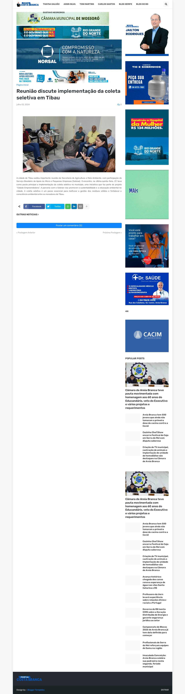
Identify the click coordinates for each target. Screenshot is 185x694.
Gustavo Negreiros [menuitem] (54, 12)
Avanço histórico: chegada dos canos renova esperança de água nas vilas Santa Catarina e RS (154, 582)
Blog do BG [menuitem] (142, 4)
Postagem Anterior (26, 233)
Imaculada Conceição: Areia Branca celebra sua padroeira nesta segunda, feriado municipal (154, 661)
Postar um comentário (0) (69, 225)
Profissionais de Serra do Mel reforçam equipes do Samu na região (156, 645)
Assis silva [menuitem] (70, 4)
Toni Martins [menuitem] (87, 4)
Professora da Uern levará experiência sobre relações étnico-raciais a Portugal (155, 598)
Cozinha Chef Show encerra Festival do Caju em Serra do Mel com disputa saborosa (155, 436)
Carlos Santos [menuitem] (106, 4)
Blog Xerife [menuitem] (125, 4)
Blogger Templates (36, 690)
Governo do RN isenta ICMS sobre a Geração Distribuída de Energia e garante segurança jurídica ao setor (155, 615)
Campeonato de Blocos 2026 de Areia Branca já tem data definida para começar (155, 631)
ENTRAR (165, 690)
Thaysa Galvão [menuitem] (51, 4)
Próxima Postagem (111, 233)
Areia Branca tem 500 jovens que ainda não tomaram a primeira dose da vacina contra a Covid (155, 420)
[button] (166, 4)
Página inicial (22, 85)
